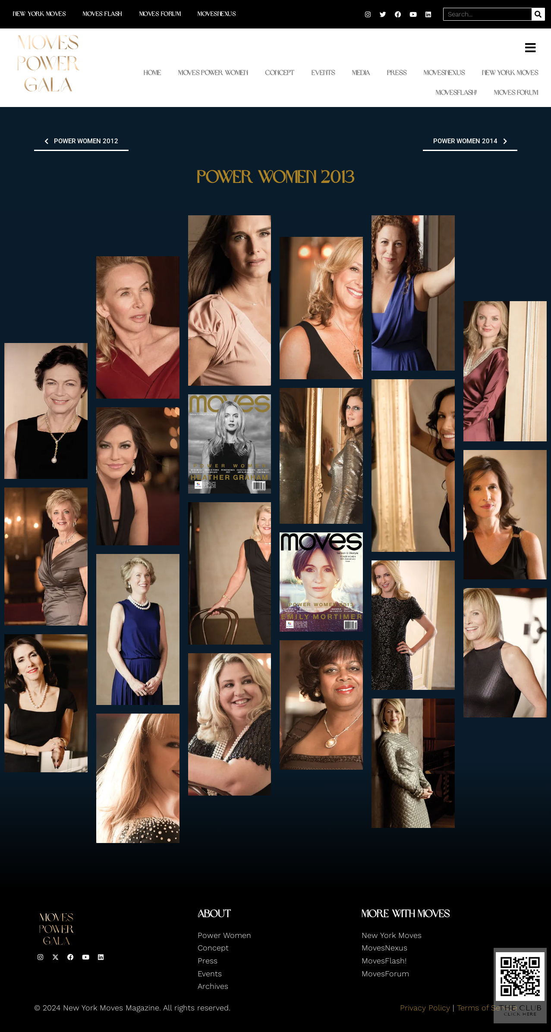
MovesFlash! (456, 92)
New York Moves (39, 14)
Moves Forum (160, 14)
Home (152, 72)
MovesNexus (217, 14)
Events (323, 72)
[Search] (538, 14)
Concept (279, 72)
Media (361, 72)
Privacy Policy (425, 1007)
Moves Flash (102, 14)
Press (396, 72)
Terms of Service (487, 1007)
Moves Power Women (213, 72)
